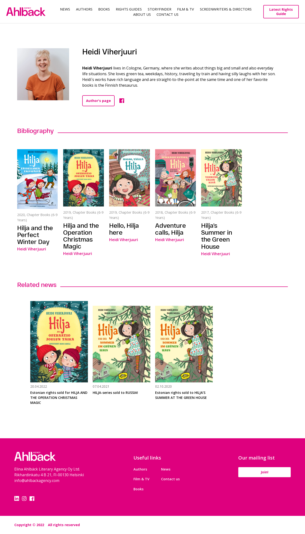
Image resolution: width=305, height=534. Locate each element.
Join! (264, 472)
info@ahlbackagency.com (36, 480)
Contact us (170, 479)
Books (104, 9)
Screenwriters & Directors (226, 9)
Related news (36, 284)
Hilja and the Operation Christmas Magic (81, 236)
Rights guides (129, 9)
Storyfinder (159, 9)
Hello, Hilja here (124, 229)
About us (142, 14)
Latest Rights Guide (281, 11)
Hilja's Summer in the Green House (216, 236)
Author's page (98, 100)
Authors (84, 9)
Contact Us (167, 14)
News (65, 9)
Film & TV (185, 9)
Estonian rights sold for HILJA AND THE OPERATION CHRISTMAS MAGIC (58, 397)
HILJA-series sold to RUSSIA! (115, 392)
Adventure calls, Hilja (170, 229)
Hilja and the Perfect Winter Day (35, 234)
